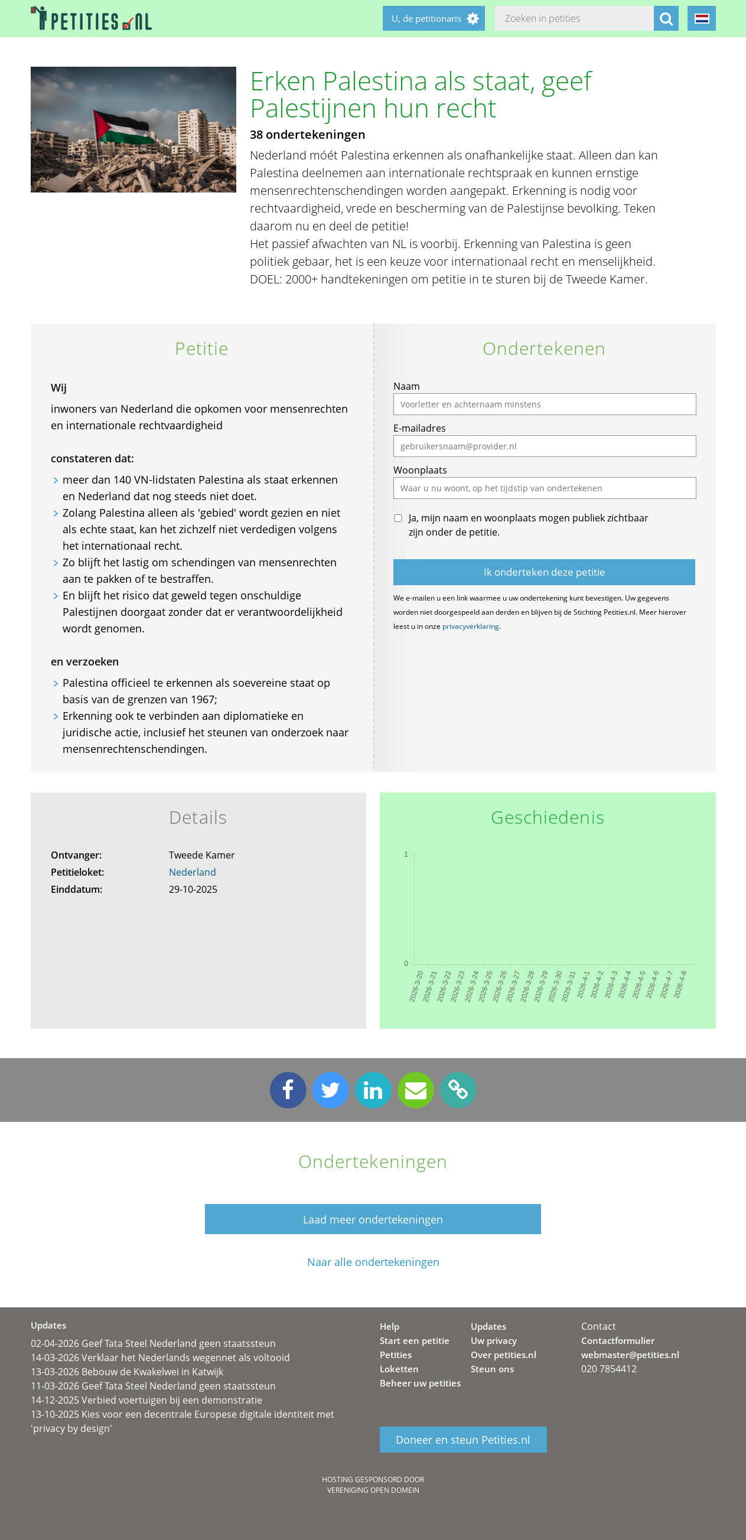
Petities (396, 1354)
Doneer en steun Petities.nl (463, 1440)
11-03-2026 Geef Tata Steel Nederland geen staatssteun (153, 1385)
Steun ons (492, 1369)
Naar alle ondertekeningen (373, 1262)
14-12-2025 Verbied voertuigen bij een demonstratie (146, 1400)
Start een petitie (414, 1340)
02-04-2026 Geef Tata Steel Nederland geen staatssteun (153, 1343)
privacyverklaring (470, 626)
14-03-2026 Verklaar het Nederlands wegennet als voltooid (160, 1357)
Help (389, 1326)
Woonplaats (420, 470)
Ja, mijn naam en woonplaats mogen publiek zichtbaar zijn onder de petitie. (529, 525)
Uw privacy (494, 1340)
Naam (406, 386)
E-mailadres (419, 428)
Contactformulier (617, 1340)
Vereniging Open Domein (373, 1490)
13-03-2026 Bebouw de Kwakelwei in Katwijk (127, 1371)
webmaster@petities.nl (630, 1354)
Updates (488, 1326)
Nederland (192, 872)
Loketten (399, 1369)
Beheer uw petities (420, 1383)
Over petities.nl (503, 1354)
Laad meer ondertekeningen (373, 1219)
